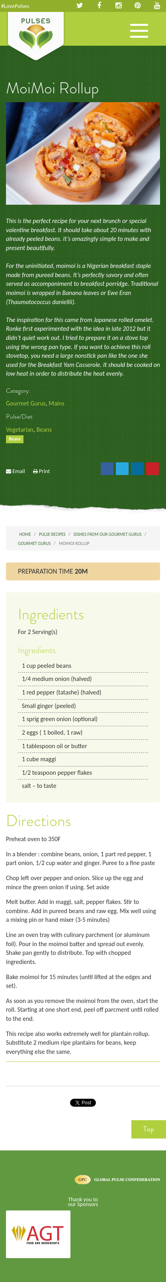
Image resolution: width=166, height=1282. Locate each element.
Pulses (36, 37)
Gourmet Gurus (26, 403)
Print (44, 471)
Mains (56, 403)
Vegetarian (19, 429)
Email (18, 471)
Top (148, 1129)
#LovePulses (15, 6)
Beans (44, 429)
